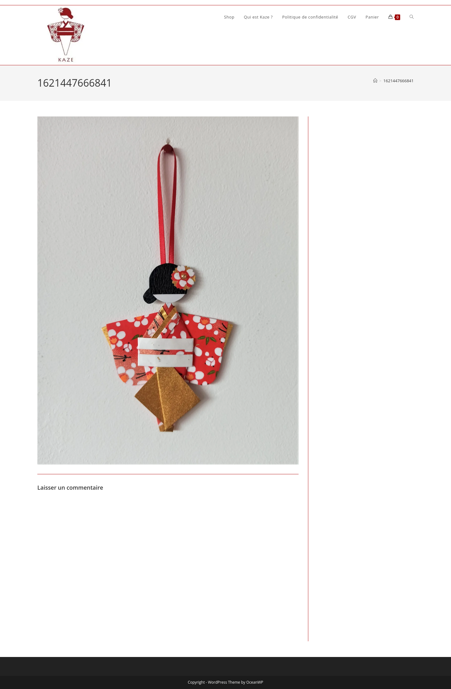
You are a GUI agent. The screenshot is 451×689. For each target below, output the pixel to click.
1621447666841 (398, 80)
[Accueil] (375, 80)
